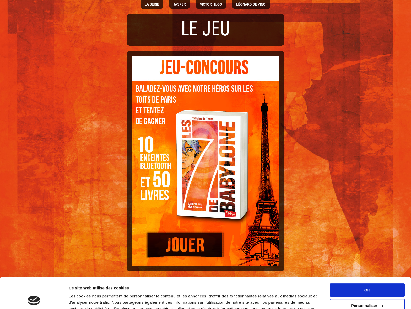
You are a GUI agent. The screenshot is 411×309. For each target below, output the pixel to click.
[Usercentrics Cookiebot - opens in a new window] (34, 299)
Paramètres (79, 298)
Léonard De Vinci (251, 4)
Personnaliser (367, 274)
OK (367, 259)
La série (152, 4)
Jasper (179, 4)
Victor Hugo (211, 4)
